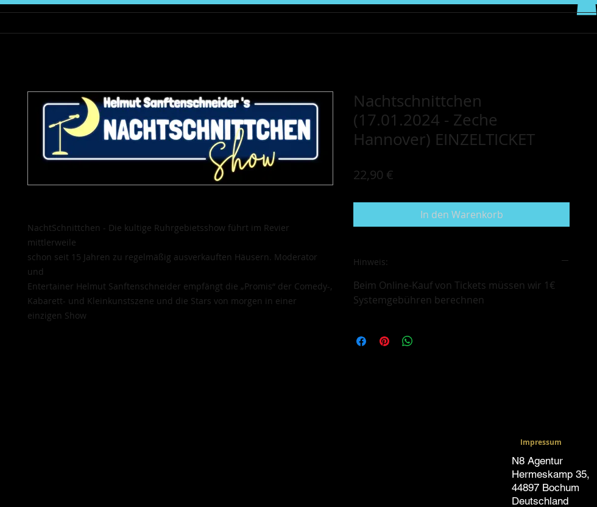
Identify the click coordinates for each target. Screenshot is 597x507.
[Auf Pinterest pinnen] (384, 341)
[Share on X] (430, 341)
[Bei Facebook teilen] (361, 341)
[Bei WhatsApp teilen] (407, 341)
